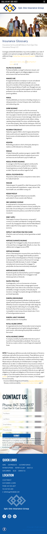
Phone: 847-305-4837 (18, 402)
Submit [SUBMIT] (16, 433)
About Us (30, 466)
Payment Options (7, 466)
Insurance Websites (9, 381)
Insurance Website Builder (36, 381)
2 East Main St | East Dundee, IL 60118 (17, 406)
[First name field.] (23, 411)
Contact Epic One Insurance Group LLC (24, 56)
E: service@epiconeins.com (10, 490)
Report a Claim (20, 466)
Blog (14, 469)
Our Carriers (6, 469)
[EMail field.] (23, 422)
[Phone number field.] (23, 428)
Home (4, 463)
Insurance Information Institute (30, 383)
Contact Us (21, 469)
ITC (42, 383)
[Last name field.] (23, 417)
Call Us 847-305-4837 (9, 1)
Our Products (12, 463)
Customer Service (24, 463)
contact (4, 376)
